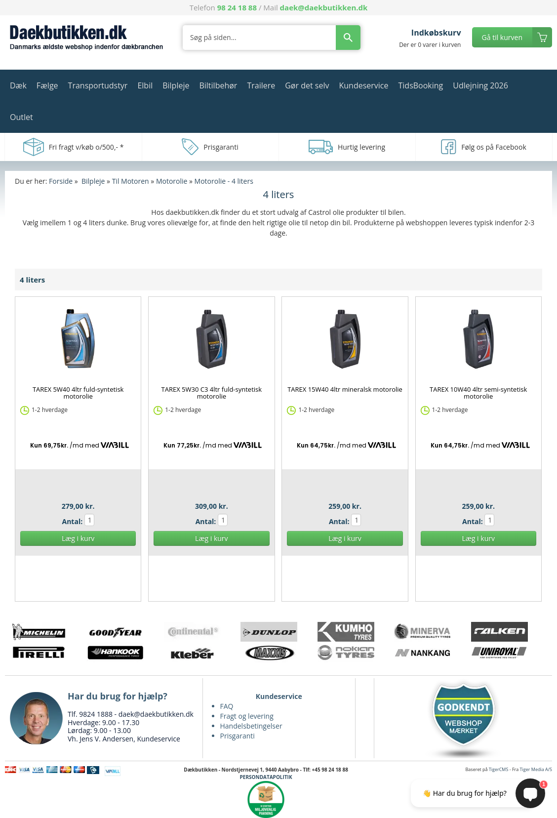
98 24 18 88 (237, 7)
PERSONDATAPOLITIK (266, 777)
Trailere (261, 85)
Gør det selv (307, 85)
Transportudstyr (98, 85)
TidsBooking (420, 85)
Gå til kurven (502, 37)
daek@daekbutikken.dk (324, 7)
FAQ (227, 706)
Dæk (18, 85)
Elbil (145, 85)
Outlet (21, 117)
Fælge (47, 85)
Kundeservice (363, 85)
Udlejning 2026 (480, 85)
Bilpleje (175, 85)
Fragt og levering (247, 716)
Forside (61, 181)
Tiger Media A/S (536, 769)
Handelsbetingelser (251, 726)
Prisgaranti (237, 735)
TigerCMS (499, 769)
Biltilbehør (218, 85)
